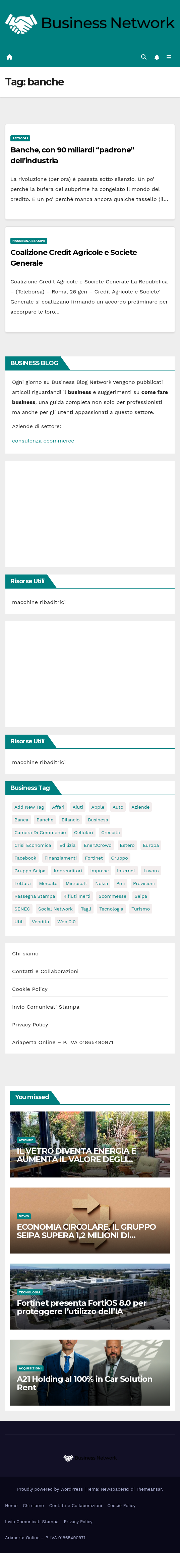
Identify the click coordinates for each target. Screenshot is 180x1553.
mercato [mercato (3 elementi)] (48, 883)
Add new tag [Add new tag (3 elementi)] (29, 807)
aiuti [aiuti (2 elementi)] (78, 807)
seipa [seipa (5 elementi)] (141, 896)
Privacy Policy (30, 1024)
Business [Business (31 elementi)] (98, 819)
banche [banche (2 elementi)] (45, 819)
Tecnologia (30, 1292)
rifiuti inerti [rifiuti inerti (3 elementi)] (77, 896)
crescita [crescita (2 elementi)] (110, 832)
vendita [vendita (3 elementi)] (40, 921)
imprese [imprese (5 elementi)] (99, 870)
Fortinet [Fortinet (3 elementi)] (94, 858)
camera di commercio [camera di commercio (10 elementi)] (40, 832)
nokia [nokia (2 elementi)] (101, 883)
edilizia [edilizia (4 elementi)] (67, 845)
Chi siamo (25, 953)
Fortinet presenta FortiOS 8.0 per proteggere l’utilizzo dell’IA (81, 1307)
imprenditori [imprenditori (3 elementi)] (68, 870)
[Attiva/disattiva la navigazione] (169, 57)
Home (11, 1505)
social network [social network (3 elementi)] (55, 908)
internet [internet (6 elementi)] (126, 870)
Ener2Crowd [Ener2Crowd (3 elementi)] (98, 845)
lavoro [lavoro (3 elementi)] (151, 870)
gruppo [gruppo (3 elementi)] (119, 858)
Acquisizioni (30, 1368)
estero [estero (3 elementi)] (127, 845)
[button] (143, 57)
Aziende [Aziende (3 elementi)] (140, 807)
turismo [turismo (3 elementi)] (140, 908)
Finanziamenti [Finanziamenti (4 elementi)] (61, 858)
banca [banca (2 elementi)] (21, 819)
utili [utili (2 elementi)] (19, 921)
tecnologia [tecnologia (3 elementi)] (111, 908)
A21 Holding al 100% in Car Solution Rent (85, 1383)
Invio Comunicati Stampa (45, 1007)
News (24, 1216)
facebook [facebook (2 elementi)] (25, 858)
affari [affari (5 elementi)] (58, 807)
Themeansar (149, 1489)
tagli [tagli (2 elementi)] (86, 908)
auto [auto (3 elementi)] (118, 807)
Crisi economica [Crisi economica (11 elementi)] (32, 845)
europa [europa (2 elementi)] (151, 845)
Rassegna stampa (28, 241)
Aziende (26, 1140)
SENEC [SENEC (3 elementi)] (22, 908)
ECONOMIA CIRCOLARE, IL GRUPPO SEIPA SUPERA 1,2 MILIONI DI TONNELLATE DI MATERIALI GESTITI (88, 1235)
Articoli (20, 138)
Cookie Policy (30, 989)
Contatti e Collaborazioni (45, 971)
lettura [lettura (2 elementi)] (22, 883)
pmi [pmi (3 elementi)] (120, 883)
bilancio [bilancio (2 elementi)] (71, 819)
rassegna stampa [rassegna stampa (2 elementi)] (34, 896)
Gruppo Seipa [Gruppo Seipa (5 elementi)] (30, 870)
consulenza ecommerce (43, 440)
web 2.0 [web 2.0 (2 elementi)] (66, 921)
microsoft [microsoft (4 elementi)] (76, 883)
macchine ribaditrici (39, 602)
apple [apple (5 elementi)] (97, 807)
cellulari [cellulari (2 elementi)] (83, 832)
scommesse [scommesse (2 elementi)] (112, 896)
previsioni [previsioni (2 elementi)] (144, 883)
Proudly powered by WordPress (50, 1489)
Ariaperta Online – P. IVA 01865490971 (62, 1042)
